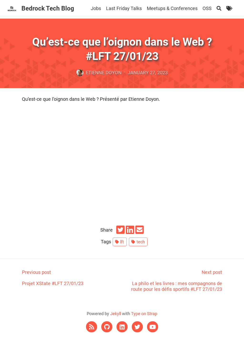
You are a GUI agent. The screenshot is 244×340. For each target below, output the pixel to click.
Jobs (96, 8)
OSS (207, 8)
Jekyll (115, 313)
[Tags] (229, 8)
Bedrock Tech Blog (47, 8)
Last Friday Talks (124, 8)
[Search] (219, 8)
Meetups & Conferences (172, 8)
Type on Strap (144, 313)
